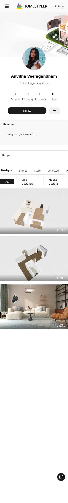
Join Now (58, 6)
